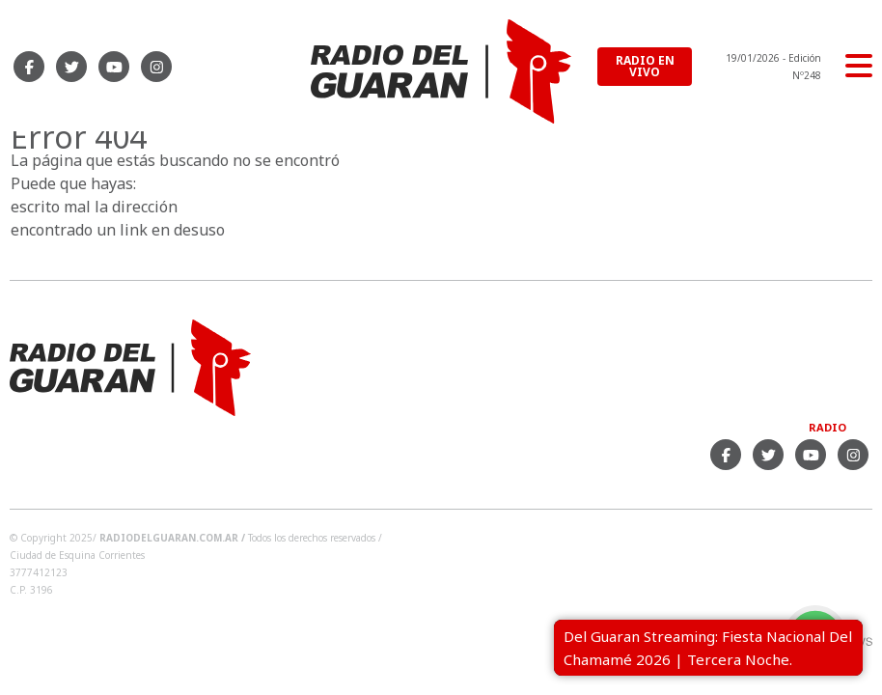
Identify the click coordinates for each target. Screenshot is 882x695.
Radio (827, 427)
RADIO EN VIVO (645, 66)
